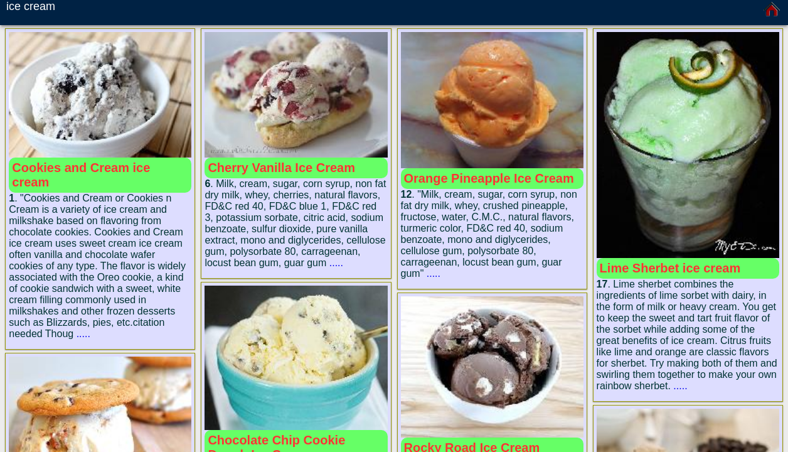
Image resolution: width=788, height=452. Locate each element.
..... (83, 333)
